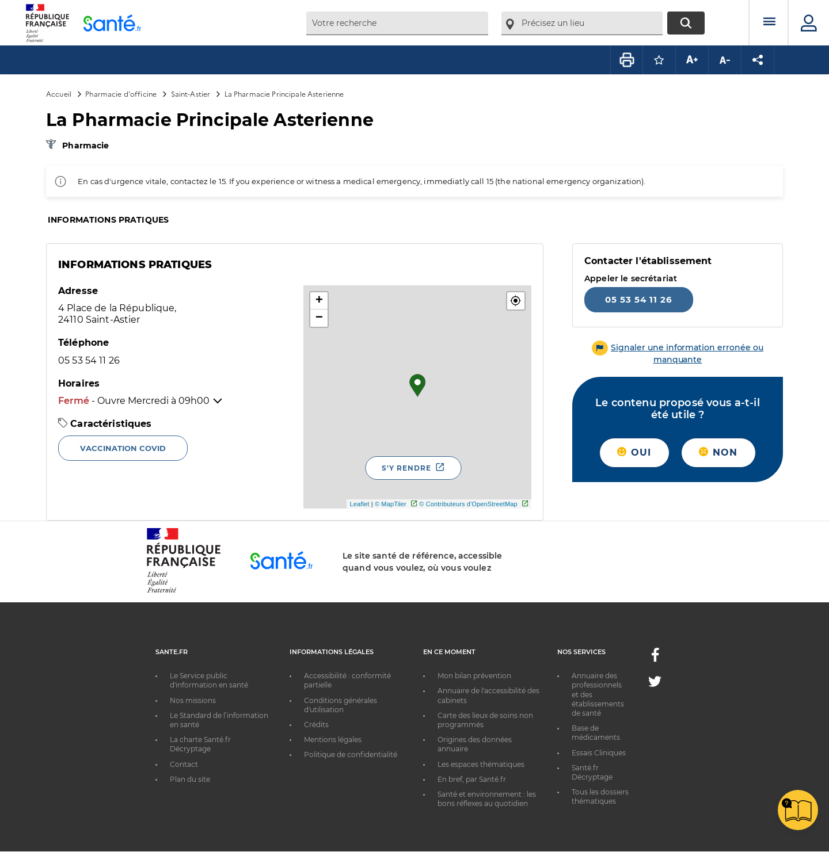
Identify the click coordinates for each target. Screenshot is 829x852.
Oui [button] (634, 452)
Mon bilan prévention (474, 675)
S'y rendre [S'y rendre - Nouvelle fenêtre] (406, 468)
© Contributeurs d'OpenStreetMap (468, 503)
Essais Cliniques (599, 752)
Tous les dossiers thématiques (600, 796)
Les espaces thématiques (481, 764)
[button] (515, 301)
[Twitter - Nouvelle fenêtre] (654, 683)
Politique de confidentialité (350, 754)
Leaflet (359, 503)
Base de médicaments (596, 733)
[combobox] (397, 23)
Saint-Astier (191, 93)
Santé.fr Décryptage (592, 772)
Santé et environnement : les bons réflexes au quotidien (487, 799)
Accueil (58, 93)
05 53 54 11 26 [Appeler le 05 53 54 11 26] (638, 299)
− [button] (319, 318)
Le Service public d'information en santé (209, 680)
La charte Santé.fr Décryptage (200, 744)
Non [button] (718, 452)
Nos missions (193, 700)
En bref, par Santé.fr (472, 779)
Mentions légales (333, 739)
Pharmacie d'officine (121, 93)
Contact (184, 764)
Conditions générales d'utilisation (340, 705)
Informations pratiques (108, 220)
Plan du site (190, 779)
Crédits (316, 724)
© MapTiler (390, 503)
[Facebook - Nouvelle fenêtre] (655, 658)
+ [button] (319, 301)
